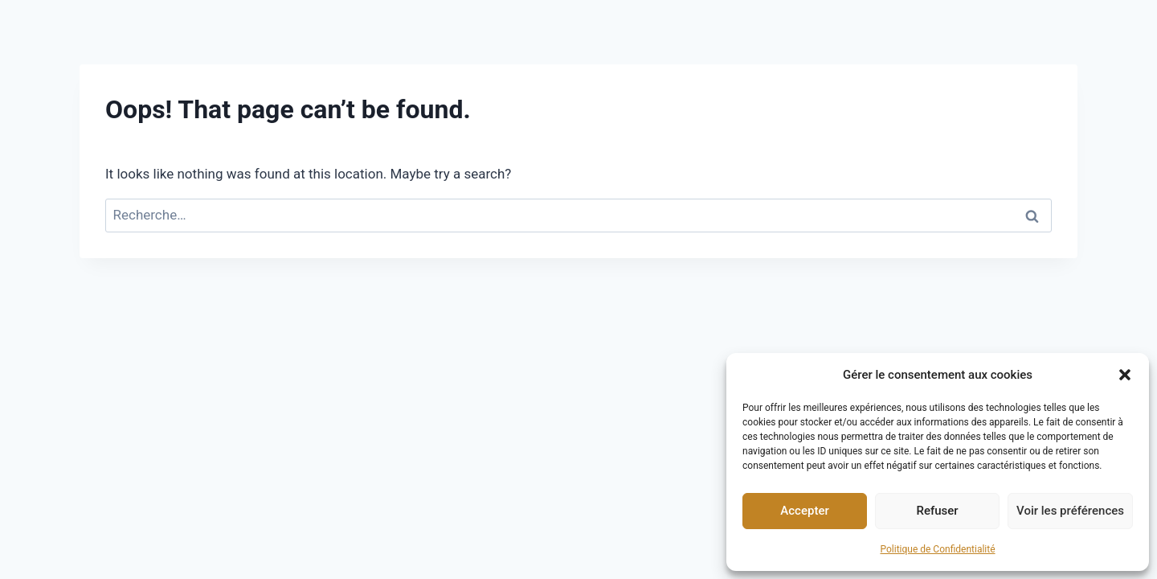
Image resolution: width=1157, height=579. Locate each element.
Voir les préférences (1070, 510)
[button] (1125, 375)
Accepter (804, 510)
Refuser (937, 510)
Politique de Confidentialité (937, 549)
